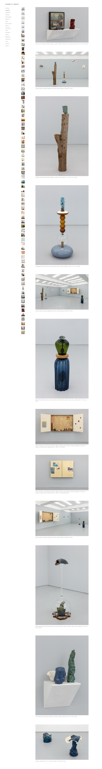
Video (6, 21)
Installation (7, 12)
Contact (7, 43)
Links (6, 41)
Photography (8, 17)
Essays (7, 34)
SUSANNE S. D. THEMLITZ (12, 4)
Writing (7, 25)
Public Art (7, 19)
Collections (8, 39)
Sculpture (7, 10)
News (6, 30)
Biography (7, 37)
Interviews (7, 32)
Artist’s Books (8, 23)
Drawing (7, 8)
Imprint (7, 45)
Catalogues (8, 28)
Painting (7, 14)
